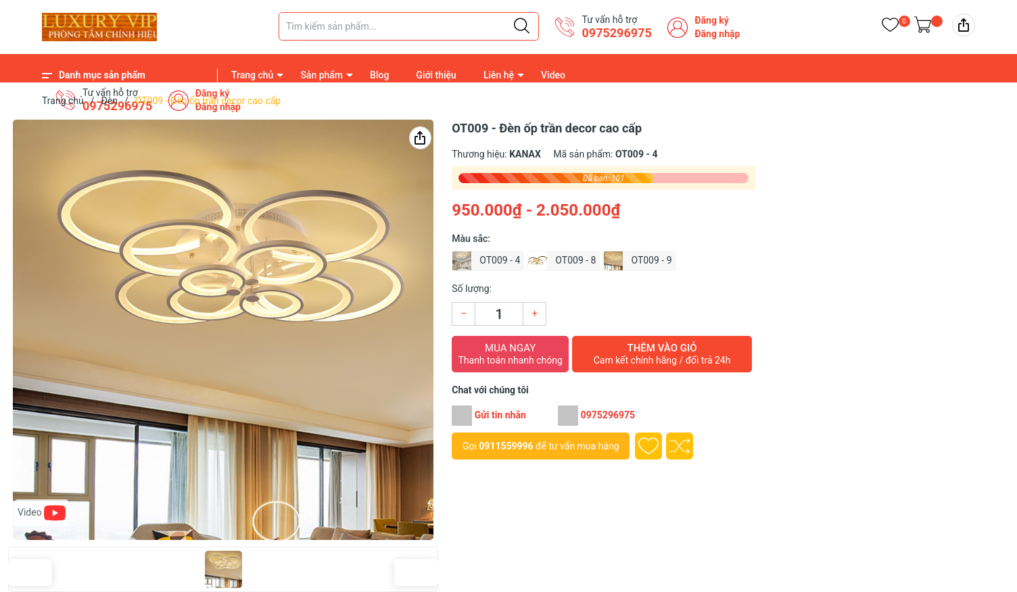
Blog (379, 75)
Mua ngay (510, 354)
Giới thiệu (436, 75)
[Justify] (521, 26)
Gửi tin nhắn (500, 415)
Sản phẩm (321, 75)
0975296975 (616, 33)
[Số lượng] (499, 314)
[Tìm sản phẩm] (408, 26)
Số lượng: (472, 288)
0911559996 (506, 446)
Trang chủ (252, 75)
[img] (963, 25)
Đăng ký (711, 20)
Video (553, 75)
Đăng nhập (717, 33)
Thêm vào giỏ (662, 354)
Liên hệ (498, 75)
